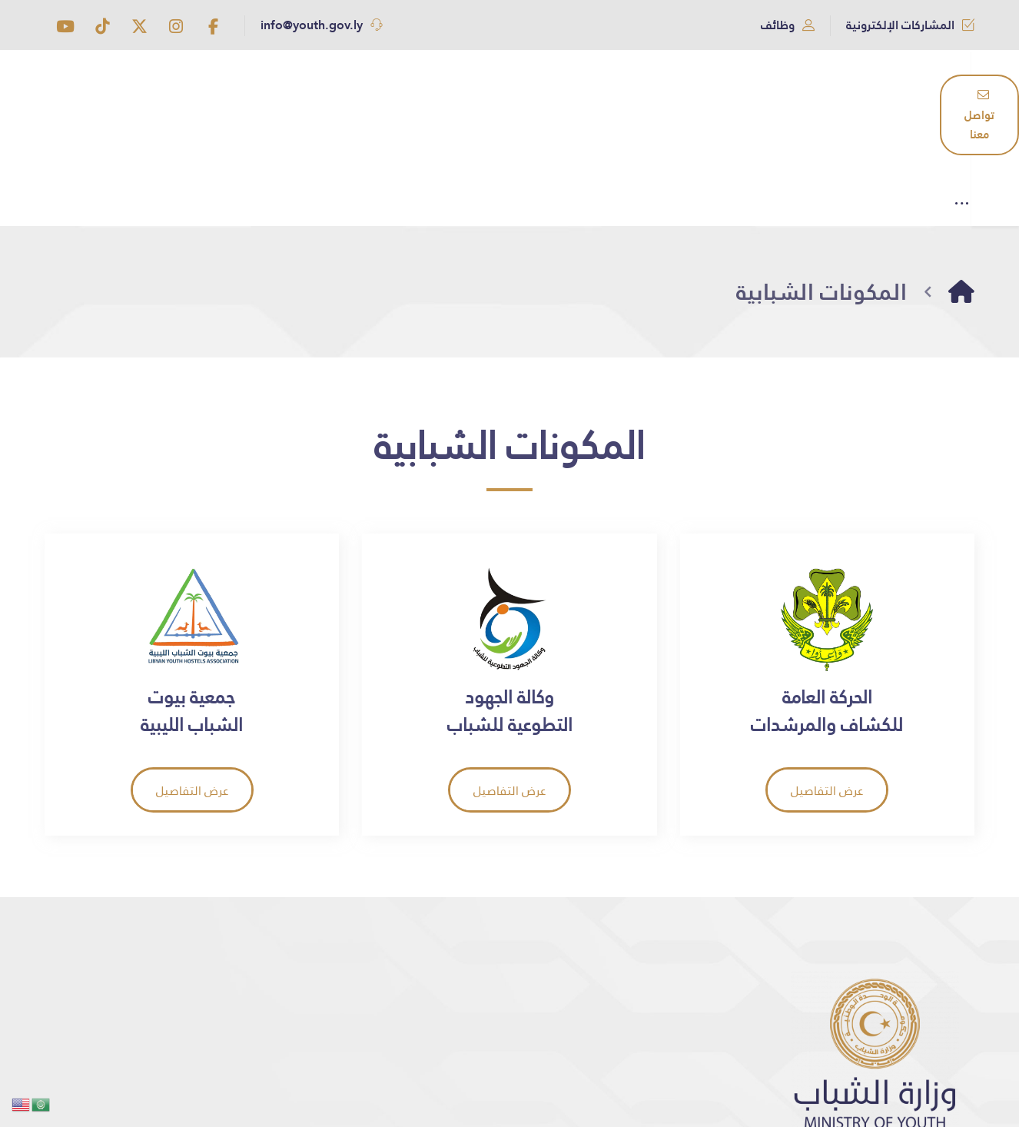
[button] (213, 26)
